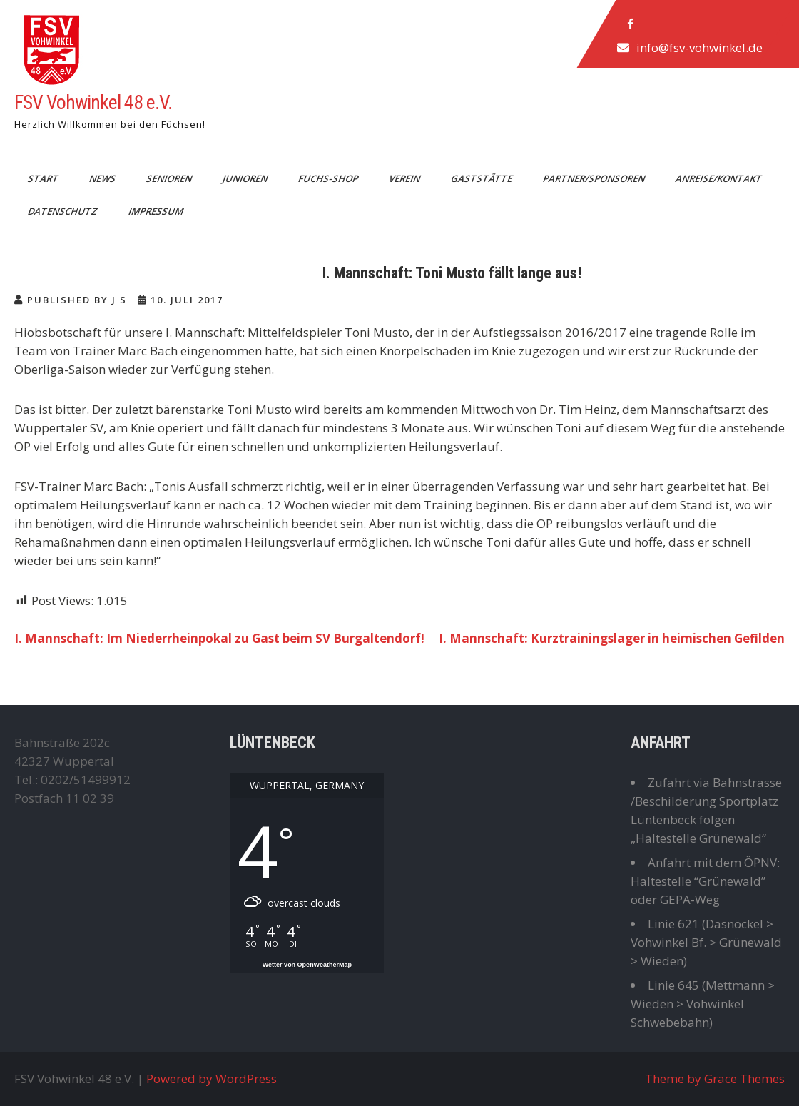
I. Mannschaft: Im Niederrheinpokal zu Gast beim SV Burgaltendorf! (219, 638)
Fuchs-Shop (329, 178)
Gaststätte (482, 178)
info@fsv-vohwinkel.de (699, 47)
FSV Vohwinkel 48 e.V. (93, 102)
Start (44, 178)
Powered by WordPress (211, 1078)
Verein (405, 178)
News (103, 178)
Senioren (170, 178)
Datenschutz (63, 211)
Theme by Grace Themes (715, 1078)
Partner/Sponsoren (594, 178)
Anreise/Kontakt (719, 178)
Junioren (246, 178)
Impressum (157, 211)
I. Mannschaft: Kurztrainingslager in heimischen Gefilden (612, 638)
